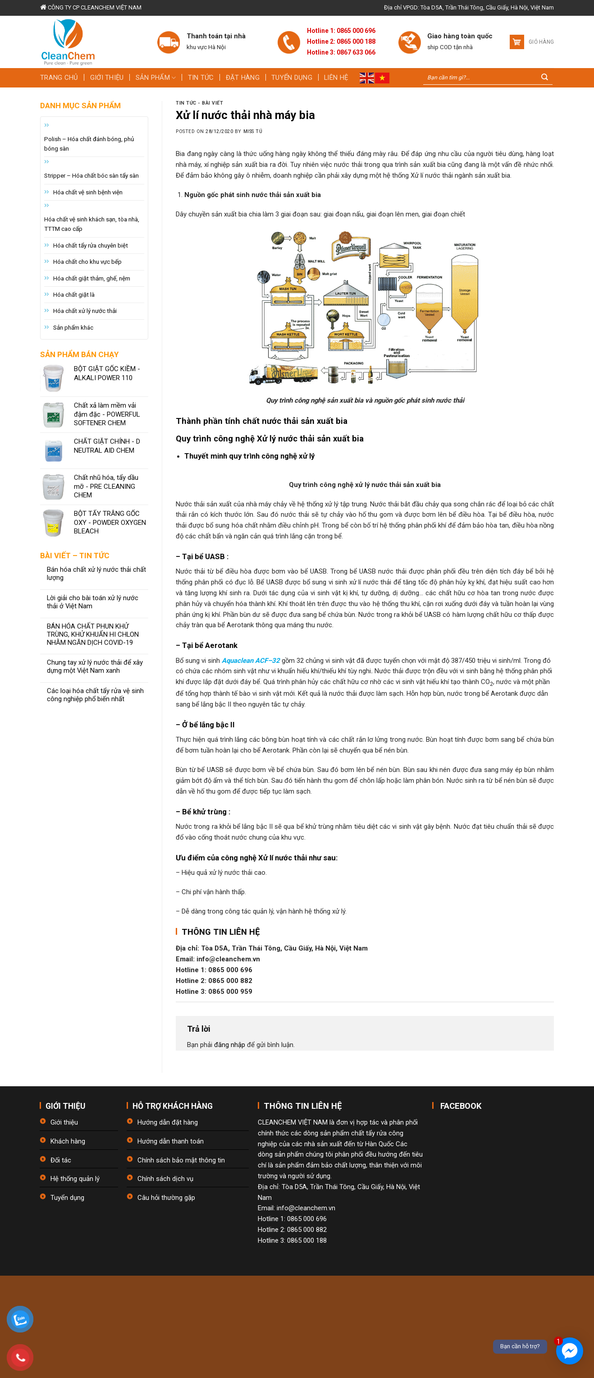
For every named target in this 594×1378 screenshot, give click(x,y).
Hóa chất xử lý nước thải (85, 311)
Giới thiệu (107, 77)
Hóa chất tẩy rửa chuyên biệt (90, 245)
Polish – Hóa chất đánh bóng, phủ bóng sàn (89, 144)
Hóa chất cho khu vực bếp (87, 261)
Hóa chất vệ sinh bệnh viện (88, 192)
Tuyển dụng (291, 77)
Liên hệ (336, 77)
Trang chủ (59, 77)
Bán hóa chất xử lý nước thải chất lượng (96, 574)
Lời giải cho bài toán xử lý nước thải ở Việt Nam (92, 602)
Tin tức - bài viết (199, 103)
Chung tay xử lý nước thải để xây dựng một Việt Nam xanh (95, 667)
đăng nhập (229, 1045)
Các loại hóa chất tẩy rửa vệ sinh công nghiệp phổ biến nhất (95, 695)
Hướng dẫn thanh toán (170, 1141)
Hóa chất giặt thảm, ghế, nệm (91, 278)
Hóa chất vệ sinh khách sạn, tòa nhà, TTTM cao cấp (91, 224)
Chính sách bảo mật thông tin (181, 1160)
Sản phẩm (156, 77)
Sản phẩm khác (73, 327)
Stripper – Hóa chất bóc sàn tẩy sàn (91, 175)
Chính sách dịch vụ (165, 1179)
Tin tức (201, 77)
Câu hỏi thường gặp (166, 1198)
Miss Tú (253, 131)
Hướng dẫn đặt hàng (167, 1122)
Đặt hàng (243, 77)
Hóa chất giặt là (74, 294)
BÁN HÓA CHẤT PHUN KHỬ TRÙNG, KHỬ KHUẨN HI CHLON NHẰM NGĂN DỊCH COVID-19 (93, 635)
